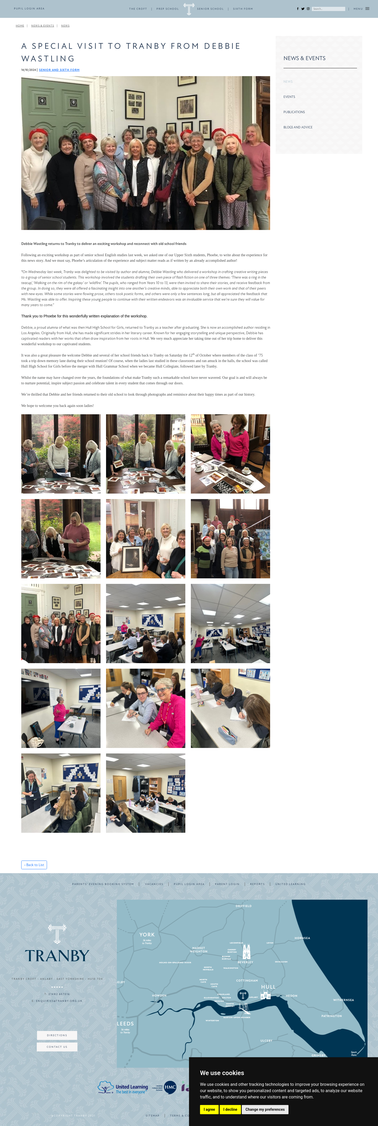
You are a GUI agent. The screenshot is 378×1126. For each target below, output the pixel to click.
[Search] (328, 9)
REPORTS (257, 884)
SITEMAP (153, 1115)
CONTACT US (57, 1047)
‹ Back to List (34, 865)
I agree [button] (209, 1109)
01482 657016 (59, 994)
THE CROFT (138, 9)
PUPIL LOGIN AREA (29, 8)
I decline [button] (230, 1109)
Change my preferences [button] (265, 1109)
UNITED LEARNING (290, 884)
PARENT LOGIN (227, 884)
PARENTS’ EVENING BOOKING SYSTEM (103, 884)
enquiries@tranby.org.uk (59, 1001)
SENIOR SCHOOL (210, 9)
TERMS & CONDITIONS (188, 1115)
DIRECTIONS (57, 1035)
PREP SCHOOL (167, 9)
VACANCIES (154, 884)
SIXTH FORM (243, 9)
